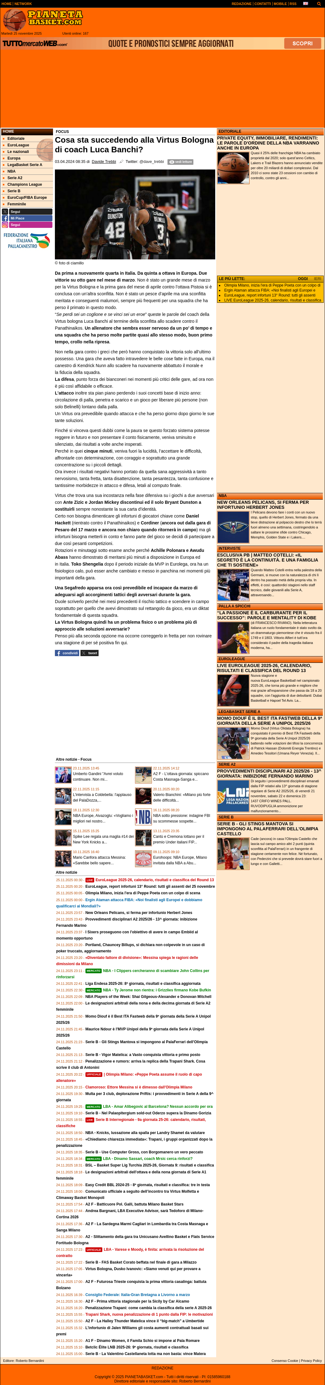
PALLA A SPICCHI (234, 606)
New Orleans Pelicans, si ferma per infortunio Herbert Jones (138, 913)
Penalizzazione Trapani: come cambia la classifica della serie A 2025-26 (148, 1308)
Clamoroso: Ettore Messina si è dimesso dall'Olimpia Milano (138, 1087)
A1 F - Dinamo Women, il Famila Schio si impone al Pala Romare (142, 1340)
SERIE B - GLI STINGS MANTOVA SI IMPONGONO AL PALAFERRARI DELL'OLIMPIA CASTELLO (267, 828)
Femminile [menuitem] (14, 204)
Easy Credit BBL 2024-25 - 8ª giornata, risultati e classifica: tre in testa (147, 1185)
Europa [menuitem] (11, 158)
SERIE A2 (227, 764)
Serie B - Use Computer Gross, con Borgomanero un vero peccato (144, 1152)
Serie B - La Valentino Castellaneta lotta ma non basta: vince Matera (145, 1354)
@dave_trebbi (151, 162)
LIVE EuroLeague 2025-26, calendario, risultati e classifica (272, 300)
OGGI (303, 279)
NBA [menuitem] (9, 171)
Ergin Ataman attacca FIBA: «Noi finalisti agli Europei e (269, 290)
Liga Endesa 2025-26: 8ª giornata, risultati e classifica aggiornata (143, 983)
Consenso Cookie (285, 1361)
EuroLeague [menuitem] (16, 145)
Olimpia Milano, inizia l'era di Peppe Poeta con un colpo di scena (142, 893)
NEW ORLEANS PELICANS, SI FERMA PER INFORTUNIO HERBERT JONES (263, 505)
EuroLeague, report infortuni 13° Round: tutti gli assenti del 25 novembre (150, 886)
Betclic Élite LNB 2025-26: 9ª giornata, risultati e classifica (136, 1347)
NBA (223, 496)
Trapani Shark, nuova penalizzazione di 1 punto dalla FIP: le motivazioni (149, 1314)
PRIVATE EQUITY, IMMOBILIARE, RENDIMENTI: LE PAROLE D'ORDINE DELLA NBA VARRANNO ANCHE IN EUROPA (268, 142)
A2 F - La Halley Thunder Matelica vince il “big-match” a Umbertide (144, 1321)
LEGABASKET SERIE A (239, 712)
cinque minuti (98, 451)
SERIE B (226, 817)
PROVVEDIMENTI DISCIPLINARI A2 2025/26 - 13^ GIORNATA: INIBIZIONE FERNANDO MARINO (269, 773)
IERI (317, 279)
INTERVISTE (229, 548)
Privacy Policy (311, 1361)
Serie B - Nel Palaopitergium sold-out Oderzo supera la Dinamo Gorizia (148, 1113)
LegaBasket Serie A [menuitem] (22, 165)
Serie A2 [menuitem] (12, 178)
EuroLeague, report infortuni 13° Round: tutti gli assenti (269, 295)
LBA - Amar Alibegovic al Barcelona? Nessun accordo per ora (149, 1106)
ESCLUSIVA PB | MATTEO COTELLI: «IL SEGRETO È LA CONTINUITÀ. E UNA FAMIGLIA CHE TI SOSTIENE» (267, 560)
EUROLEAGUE (232, 659)
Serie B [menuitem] (11, 191)
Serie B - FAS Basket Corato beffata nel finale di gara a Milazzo (141, 1262)
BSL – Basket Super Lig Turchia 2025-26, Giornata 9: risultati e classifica (149, 1165)
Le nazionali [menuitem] (16, 152)
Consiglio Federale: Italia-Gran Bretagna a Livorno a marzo (137, 1295)
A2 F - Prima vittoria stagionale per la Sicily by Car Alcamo (137, 1301)
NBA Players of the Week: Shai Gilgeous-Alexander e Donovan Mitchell (148, 997)
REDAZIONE (162, 1368)
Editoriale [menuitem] (14, 138)
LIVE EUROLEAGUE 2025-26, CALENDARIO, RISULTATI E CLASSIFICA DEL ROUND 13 (264, 668)
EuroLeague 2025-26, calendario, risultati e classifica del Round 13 (149, 880)
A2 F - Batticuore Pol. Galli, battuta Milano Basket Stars (134, 1204)
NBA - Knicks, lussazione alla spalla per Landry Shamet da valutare (145, 1133)
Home (8, 131)
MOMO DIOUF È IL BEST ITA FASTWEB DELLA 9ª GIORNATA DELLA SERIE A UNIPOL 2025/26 (269, 721)
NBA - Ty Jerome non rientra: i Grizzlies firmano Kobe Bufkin (148, 990)
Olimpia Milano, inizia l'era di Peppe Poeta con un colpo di (272, 285)
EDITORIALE (230, 131)
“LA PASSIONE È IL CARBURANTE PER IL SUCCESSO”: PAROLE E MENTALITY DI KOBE (266, 615)
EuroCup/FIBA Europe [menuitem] (25, 197)
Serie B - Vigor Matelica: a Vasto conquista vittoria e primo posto (143, 1055)
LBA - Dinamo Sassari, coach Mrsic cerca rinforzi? (139, 1159)
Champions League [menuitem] (22, 184)
